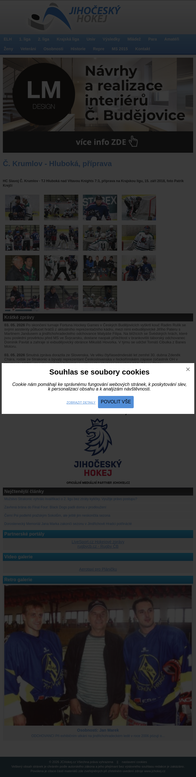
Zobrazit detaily (81, 402)
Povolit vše (116, 401)
